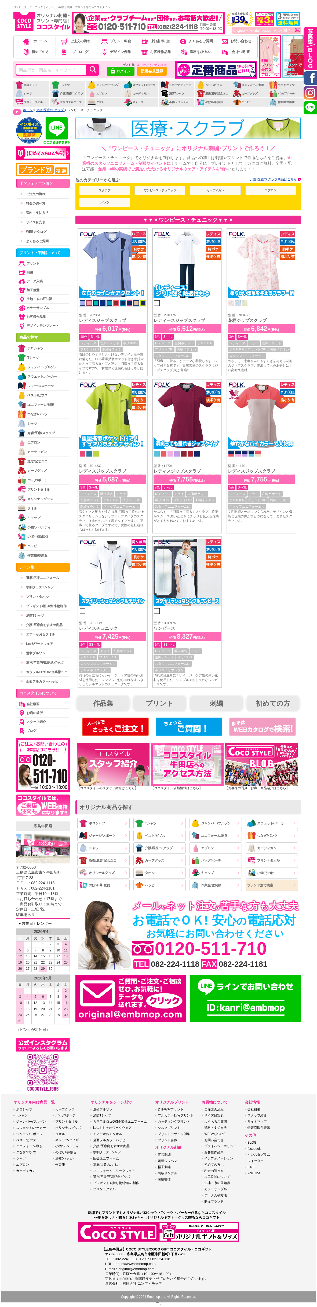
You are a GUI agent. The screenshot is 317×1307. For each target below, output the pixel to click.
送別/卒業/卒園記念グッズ (41, 663)
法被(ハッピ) (64, 1158)
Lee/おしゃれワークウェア (112, 1128)
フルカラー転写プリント (175, 1115)
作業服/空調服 (282, 102)
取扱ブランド (214, 1201)
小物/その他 (260, 873)
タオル (96, 102)
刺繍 (216, 703)
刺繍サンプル (167, 1173)
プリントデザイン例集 (174, 1134)
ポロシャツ (26, 85)
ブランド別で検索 (260, 885)
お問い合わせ (235, 41)
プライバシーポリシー (220, 1146)
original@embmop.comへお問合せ (266, 30)
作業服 (60, 1165)
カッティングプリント (174, 1121)
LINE (251, 1167)
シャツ (23, 93)
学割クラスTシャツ (37, 587)
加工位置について (217, 1177)
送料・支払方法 (34, 213)
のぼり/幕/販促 (209, 102)
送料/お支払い (196, 52)
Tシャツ (60, 85)
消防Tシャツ (172, 93)
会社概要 (235, 52)
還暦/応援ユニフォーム (39, 578)
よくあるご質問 (195, 41)
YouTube (253, 1173)
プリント (160, 703)
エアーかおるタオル (37, 634)
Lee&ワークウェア (36, 644)
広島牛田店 (43, 826)
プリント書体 (167, 1140)
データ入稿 (30, 281)
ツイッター (255, 1161)
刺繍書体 (164, 1179)
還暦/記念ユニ (32, 461)
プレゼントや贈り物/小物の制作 (116, 1183)
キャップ (133, 102)
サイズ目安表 (32, 222)
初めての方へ (214, 1165)
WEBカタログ (33, 232)
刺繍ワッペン (167, 1161)
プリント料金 (115, 41)
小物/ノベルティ (174, 102)
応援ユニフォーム (106, 1158)
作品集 (103, 703)
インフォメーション (218, 1158)
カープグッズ (245, 93)
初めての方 (35, 52)
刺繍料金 (155, 41)
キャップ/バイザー (68, 1140)
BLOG (251, 1142)
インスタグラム (258, 1155)
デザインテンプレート (38, 326)
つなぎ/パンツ (282, 85)
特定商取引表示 (258, 1128)
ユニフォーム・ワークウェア (114, 1171)
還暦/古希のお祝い (106, 1165)
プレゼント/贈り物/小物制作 (43, 606)
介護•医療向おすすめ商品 (41, 625)
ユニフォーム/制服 (248, 85)
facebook (254, 1149)
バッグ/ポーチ (282, 93)
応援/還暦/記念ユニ (212, 93)
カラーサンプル (33, 308)
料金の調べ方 (32, 203)
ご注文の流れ (75, 41)
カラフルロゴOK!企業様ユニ (43, 672)
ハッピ (241, 102)
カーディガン (136, 93)
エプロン (97, 93)
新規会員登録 (152, 71)
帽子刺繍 (164, 1167)
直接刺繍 (164, 1155)
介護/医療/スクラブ (67, 93)
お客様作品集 (155, 52)
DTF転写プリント (170, 1109)
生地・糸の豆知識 (34, 299)
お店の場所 (30, 713)
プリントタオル (29, 102)
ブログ (75, 52)
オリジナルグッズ (66, 102)
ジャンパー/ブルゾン (103, 87)
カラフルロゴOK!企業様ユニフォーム (120, 1121)
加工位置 (28, 290)
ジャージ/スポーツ (97, 835)
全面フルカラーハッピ (39, 681)
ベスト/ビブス (209, 85)
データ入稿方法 (215, 1195)
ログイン (120, 71)
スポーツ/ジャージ (175, 85)
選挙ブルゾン (32, 653)
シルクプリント (169, 1128)
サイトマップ (257, 1121)
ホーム (35, 41)
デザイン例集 (115, 52)
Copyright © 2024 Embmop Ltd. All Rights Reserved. (158, 1297)
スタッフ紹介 (31, 722)
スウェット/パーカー (139, 87)
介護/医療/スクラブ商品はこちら (273, 179)
